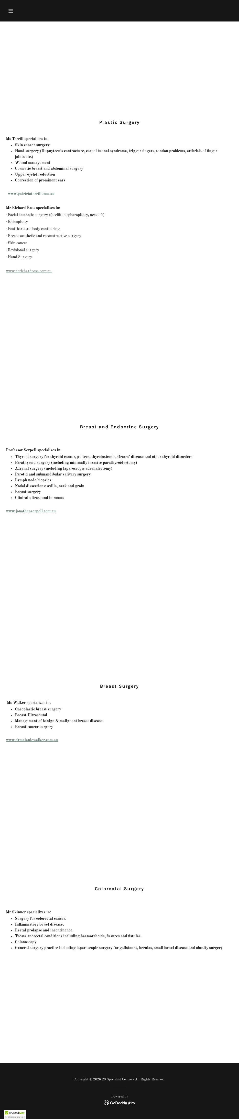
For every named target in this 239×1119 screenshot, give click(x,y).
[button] (23, 11)
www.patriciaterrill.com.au (31, 194)
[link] (120, 1103)
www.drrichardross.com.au (29, 271)
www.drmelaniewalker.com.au (32, 740)
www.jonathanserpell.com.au (31, 511)
